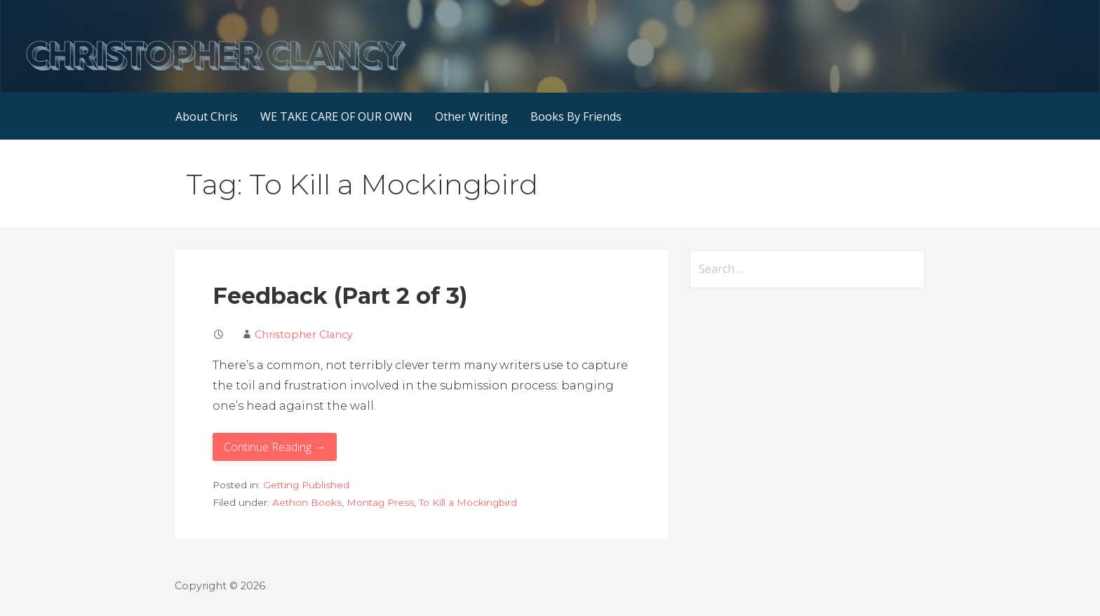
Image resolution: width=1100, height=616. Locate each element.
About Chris (206, 116)
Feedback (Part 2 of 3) (340, 295)
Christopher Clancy (304, 334)
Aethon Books (307, 502)
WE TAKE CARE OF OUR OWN (336, 116)
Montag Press (380, 502)
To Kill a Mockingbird (468, 502)
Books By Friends (576, 116)
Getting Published (306, 484)
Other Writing (471, 116)
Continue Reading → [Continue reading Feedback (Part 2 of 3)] (275, 447)
